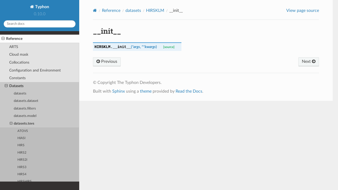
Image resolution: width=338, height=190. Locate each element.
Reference (12, 38)
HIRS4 (21, 174)
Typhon (41, 7)
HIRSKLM (155, 10)
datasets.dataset (26, 101)
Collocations (19, 62)
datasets (20, 93)
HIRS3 (21, 167)
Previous (106, 61)
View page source (302, 10)
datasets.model (25, 116)
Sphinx (118, 91)
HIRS (21, 145)
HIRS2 (21, 152)
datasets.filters (25, 108)
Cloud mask (18, 54)
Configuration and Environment (35, 70)
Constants (17, 78)
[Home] (95, 10)
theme (146, 91)
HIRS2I (22, 159)
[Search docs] (39, 24)
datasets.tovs (22, 123)
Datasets (14, 86)
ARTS (13, 47)
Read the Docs (189, 91)
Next (309, 61)
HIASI (21, 138)
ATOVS (22, 131)
